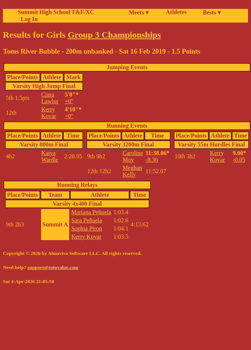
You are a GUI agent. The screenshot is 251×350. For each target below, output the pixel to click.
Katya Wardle (49, 156)
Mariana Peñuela (91, 212)
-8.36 (151, 160)
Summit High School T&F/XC (56, 12)
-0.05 (239, 160)
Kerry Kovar (48, 112)
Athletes (176, 12)
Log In (28, 19)
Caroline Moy (133, 156)
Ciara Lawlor (49, 97)
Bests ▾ (212, 12)
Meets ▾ (138, 12)
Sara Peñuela (86, 220)
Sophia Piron (86, 228)
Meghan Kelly (132, 171)
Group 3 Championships (114, 35)
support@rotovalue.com (52, 267)
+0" (69, 101)
